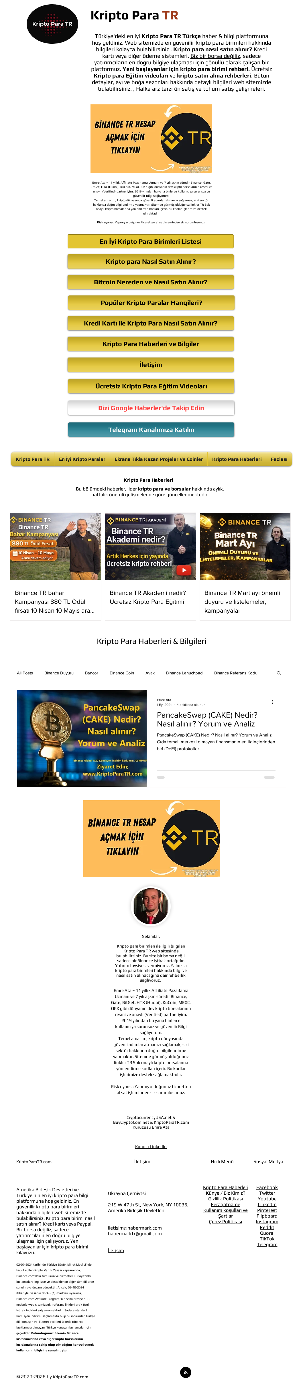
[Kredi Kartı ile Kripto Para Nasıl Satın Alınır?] (151, 323)
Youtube (267, 1199)
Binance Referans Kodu (235, 672)
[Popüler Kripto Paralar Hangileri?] (151, 302)
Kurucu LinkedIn (151, 1146)
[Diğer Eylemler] (274, 701)
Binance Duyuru (59, 672)
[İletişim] (151, 365)
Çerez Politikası (225, 1221)
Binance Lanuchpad (184, 672)
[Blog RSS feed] (185, 1373)
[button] (279, 673)
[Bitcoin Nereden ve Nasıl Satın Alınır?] (151, 282)
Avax (150, 672)
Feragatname (225, 1204)
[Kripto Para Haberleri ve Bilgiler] (151, 344)
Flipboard (267, 1216)
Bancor (91, 672)
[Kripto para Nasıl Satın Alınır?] (151, 261)
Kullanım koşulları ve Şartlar (225, 1213)
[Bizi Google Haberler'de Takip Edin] (151, 408)
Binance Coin (122, 672)
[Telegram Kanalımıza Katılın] (151, 429)
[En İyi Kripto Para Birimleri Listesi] (151, 241)
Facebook (267, 1187)
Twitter (267, 1193)
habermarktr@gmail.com (135, 1233)
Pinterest (267, 1210)
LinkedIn (267, 1204)
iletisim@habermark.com (135, 1228)
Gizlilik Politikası (225, 1199)
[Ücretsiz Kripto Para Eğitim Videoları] (151, 386)
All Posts (25, 672)
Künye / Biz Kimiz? (225, 1193)
